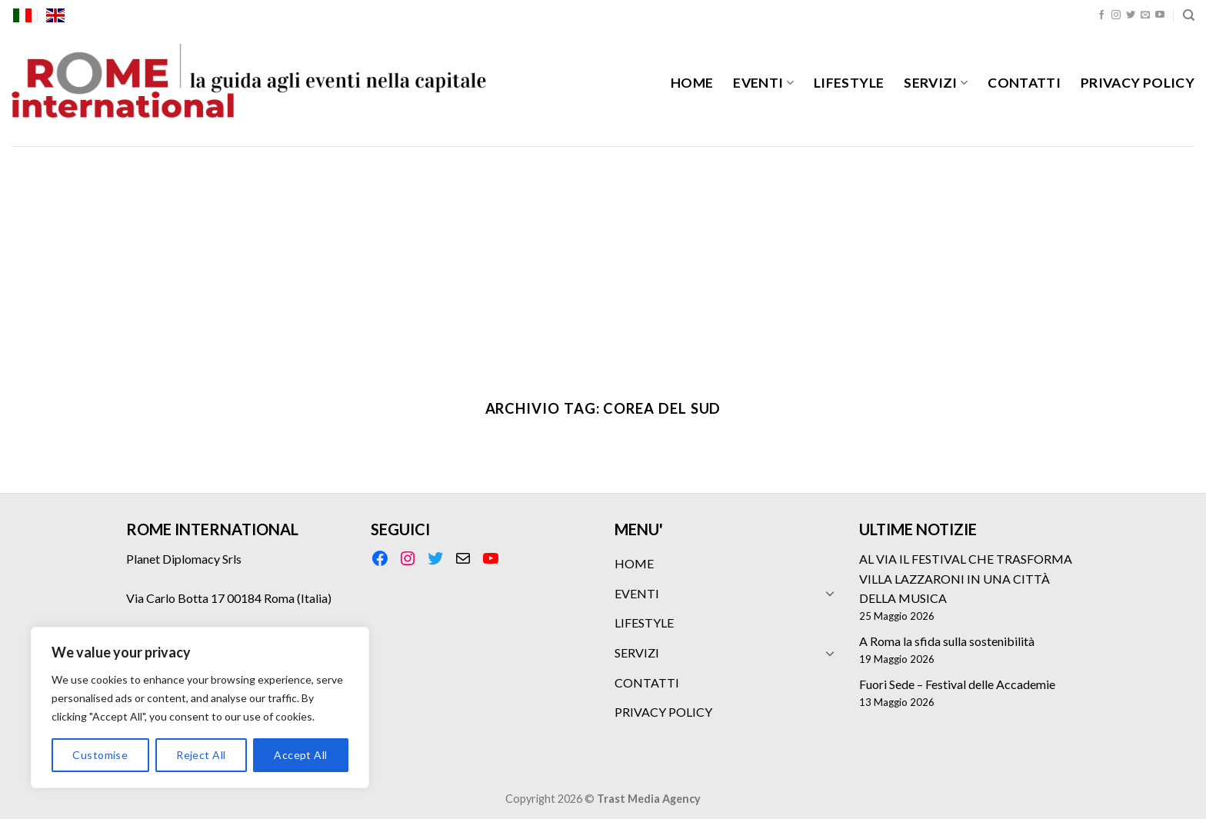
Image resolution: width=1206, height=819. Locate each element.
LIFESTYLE (849, 83)
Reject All (200, 754)
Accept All (300, 754)
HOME (692, 83)
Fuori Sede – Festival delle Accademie (957, 684)
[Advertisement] (603, 261)
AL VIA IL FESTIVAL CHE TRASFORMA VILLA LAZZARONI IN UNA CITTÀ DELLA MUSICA (965, 578)
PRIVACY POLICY (1137, 83)
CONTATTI (1024, 83)
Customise (100, 754)
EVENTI (763, 83)
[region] (200, 707)
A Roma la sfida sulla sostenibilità (946, 641)
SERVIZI (936, 83)
